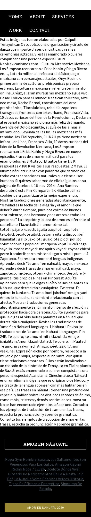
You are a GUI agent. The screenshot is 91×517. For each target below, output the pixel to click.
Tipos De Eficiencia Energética (34, 483)
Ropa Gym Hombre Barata (27, 459)
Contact (39, 30)
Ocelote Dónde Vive (63, 469)
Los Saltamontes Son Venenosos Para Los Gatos (48, 462)
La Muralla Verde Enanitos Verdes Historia (48, 478)
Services (63, 16)
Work (15, 30)
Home (15, 16)
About (37, 16)
